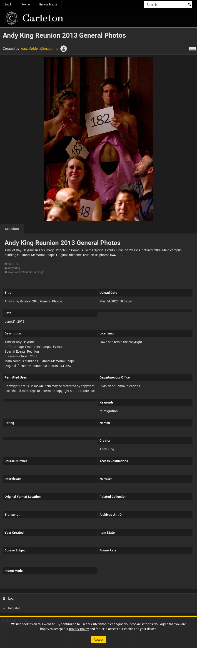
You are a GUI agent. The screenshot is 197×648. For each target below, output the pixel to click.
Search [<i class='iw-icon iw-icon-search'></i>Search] (189, 4)
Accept (98, 639)
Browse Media (48, 4)
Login (10, 598)
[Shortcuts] (192, 48)
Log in (8, 4)
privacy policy (79, 629)
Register (11, 608)
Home (26, 4)
